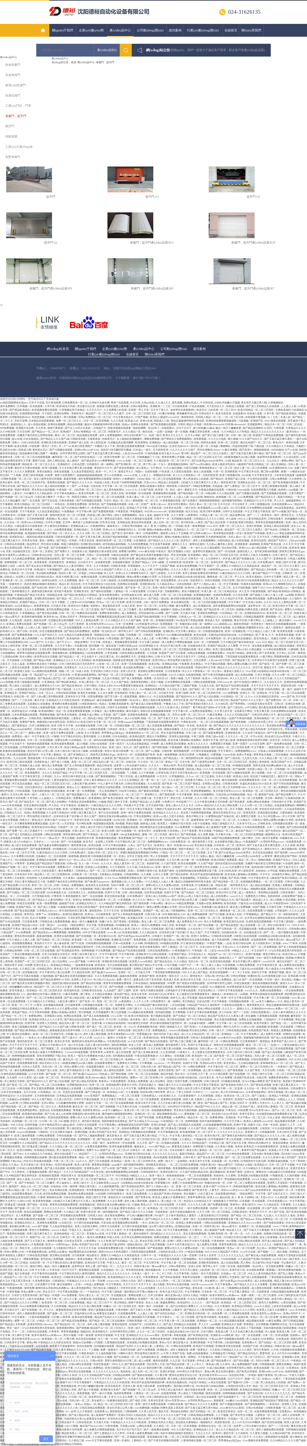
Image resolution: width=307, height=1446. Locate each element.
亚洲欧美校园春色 (119, 703)
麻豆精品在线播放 (146, 558)
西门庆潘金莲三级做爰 (174, 1128)
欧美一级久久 (157, 1175)
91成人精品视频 (216, 1367)
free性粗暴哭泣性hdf (147, 623)
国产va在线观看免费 (135, 1048)
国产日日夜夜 (178, 652)
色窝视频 (284, 1015)
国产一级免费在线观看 (279, 743)
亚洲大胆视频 (254, 525)
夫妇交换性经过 (34, 787)
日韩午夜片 (190, 1157)
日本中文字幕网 (273, 576)
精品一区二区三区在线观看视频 (163, 478)
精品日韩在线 (105, 765)
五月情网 (96, 529)
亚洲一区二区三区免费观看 (38, 645)
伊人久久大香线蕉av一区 (187, 475)
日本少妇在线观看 (164, 1204)
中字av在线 (257, 736)
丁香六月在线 (126, 776)
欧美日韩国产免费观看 (224, 859)
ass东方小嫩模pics (266, 1001)
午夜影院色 (122, 511)
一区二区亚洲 (235, 1088)
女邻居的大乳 (276, 729)
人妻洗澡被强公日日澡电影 (67, 780)
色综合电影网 (85, 1346)
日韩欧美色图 (119, 565)
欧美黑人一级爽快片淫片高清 (174, 823)
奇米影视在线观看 (224, 533)
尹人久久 (279, 500)
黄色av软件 (170, 765)
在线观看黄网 (259, 939)
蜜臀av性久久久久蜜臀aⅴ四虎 (163, 885)
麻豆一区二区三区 (65, 435)
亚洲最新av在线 (53, 1015)
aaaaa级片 (117, 1164)
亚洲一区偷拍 (122, 1440)
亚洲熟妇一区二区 (207, 1320)
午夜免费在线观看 (135, 1248)
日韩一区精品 (62, 885)
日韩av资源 (96, 1360)
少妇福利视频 (232, 1342)
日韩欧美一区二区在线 (292, 529)
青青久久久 (31, 547)
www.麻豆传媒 (147, 551)
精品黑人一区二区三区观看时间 (52, 874)
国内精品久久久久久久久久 (166, 1233)
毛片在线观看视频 (117, 965)
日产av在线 (291, 449)
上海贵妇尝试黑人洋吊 (261, 721)
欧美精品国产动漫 (39, 780)
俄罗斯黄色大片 (256, 1004)
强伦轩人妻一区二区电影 (204, 446)
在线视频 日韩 (182, 1055)
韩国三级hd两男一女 (106, 888)
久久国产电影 (206, 863)
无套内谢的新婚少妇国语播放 (49, 790)
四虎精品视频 (96, 892)
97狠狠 (55, 736)
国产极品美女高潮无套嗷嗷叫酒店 (150, 555)
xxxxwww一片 (162, 1063)
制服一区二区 (253, 1378)
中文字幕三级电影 (149, 642)
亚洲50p (77, 899)
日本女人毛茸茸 (31, 1066)
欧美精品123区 (116, 1092)
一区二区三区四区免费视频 (248, 834)
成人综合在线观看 (200, 627)
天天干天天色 (112, 910)
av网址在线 (99, 707)
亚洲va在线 (146, 420)
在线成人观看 (255, 413)
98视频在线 (286, 838)
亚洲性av (205, 936)
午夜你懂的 (122, 1309)
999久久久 (117, 1364)
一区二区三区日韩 (233, 417)
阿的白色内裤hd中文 (260, 1142)
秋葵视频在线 (88, 1204)
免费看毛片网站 (124, 1004)
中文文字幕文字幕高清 (258, 511)
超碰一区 (27, 674)
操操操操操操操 (176, 1175)
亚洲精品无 (11, 692)
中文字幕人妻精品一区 (188, 631)
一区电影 (178, 525)
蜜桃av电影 (35, 732)
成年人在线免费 (291, 1415)
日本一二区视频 (276, 827)
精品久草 (64, 584)
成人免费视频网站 (149, 609)
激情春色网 (34, 758)
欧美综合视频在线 (177, 1382)
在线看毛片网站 (243, 711)
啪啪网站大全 (273, 834)
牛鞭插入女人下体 (105, 446)
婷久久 (171, 1092)
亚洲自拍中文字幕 (95, 1262)
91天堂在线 (165, 576)
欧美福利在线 (72, 990)
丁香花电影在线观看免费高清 (242, 656)
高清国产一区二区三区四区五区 (32, 961)
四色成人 (9, 576)
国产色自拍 (271, 529)
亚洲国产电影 (262, 1298)
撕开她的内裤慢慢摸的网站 (117, 1113)
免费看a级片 (80, 798)
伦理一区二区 (97, 1084)
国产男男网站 (238, 703)
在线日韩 (131, 761)
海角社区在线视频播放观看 (281, 623)
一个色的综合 (93, 1291)
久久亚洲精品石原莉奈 (266, 696)
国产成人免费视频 (132, 678)
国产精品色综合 (163, 961)
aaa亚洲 (13, 1102)
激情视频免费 (182, 750)
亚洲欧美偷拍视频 (278, 1161)
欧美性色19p (51, 616)
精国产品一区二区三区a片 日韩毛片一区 (181, 558)
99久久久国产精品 (42, 1099)
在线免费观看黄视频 (79, 711)
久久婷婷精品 (246, 634)
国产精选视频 (156, 1248)
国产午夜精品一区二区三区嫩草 (119, 609)
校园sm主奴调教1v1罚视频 (187, 609)
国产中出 (5, 1171)
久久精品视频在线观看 (96, 1088)
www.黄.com (114, 932)
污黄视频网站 (178, 910)
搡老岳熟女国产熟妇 (286, 856)
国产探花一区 (295, 511)
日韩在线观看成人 (261, 1012)
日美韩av (192, 917)
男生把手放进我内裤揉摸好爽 (207, 874)
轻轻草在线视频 (153, 892)
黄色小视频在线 (191, 591)
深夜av (16, 442)
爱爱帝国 (265, 1353)
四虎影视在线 (223, 1422)
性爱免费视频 (96, 696)
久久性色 (41, 427)
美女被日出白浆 (86, 406)
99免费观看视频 (63, 529)
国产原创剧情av (114, 718)
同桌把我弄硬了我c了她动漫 (248, 446)
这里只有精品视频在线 (183, 1211)
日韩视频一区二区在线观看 (290, 769)
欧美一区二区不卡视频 (230, 809)
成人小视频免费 (73, 587)
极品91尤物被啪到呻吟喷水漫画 (102, 424)
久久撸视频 (132, 1092)
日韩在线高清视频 (66, 692)
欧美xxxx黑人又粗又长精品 (169, 816)
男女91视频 (70, 1335)
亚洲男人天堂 (290, 1404)
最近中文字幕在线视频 (27, 467)
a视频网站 (282, 1059)
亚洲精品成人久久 (203, 1429)
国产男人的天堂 (52, 888)
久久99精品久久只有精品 (235, 431)
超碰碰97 (166, 609)
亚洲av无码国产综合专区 (103, 1132)
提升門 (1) (152, 196)
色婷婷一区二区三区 (222, 1208)
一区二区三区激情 (142, 460)
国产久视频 (16, 1048)
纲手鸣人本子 (126, 631)
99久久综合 (17, 1124)
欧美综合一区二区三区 (237, 1095)
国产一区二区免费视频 (264, 946)
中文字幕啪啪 (231, 584)
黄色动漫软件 (141, 1233)
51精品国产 (7, 932)
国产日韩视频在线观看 (89, 500)
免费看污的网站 (128, 551)
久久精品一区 (162, 1425)
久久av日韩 (151, 917)
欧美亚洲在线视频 (220, 961)
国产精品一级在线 (158, 598)
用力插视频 (70, 417)
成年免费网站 (8, 406)
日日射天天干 (86, 562)
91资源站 (123, 1019)
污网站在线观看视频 (204, 682)
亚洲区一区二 (126, 972)
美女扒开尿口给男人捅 (173, 645)
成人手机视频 (190, 997)
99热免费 (243, 1110)
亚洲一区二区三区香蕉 (189, 1186)
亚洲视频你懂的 (202, 594)
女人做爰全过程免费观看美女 (193, 994)
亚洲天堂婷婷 (128, 1349)
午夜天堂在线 (87, 540)
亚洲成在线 (10, 1139)
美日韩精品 (189, 1001)
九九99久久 (273, 460)
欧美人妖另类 (83, 1164)
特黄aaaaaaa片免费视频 (131, 721)
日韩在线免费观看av (159, 950)
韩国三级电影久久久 (224, 823)
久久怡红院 (222, 703)
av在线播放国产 (20, 848)
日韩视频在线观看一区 (285, 823)
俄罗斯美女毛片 (143, 547)
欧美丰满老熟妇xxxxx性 (121, 1034)
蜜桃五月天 (190, 489)
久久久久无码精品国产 (287, 678)
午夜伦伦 (231, 1110)
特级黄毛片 (115, 431)
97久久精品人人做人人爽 (261, 631)
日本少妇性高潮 (30, 442)
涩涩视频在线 (30, 972)
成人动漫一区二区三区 (46, 1077)
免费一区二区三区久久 (69, 420)
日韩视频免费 (267, 1132)
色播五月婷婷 (279, 638)
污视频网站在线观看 (238, 1288)
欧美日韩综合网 (242, 943)
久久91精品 (180, 961)
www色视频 (6, 682)
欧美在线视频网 (187, 863)
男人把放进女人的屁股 (196, 478)
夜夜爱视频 (131, 696)
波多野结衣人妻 (98, 1396)
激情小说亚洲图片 (65, 475)
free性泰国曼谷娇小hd (116, 598)
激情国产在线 (266, 794)
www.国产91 (36, 642)
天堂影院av (203, 877)
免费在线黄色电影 (277, 598)
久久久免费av (136, 881)
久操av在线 (213, 718)
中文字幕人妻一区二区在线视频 (272, 997)
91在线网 (288, 863)
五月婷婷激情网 (208, 888)
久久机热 (215, 1349)
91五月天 (162, 776)
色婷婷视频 (291, 1371)
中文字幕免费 (185, 794)
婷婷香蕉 (172, 486)
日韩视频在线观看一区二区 (98, 1004)
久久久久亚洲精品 (129, 780)
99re (267, 420)
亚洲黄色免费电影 (77, 504)
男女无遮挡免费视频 (173, 732)
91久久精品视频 (173, 467)
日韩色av (257, 819)
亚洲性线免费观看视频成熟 (221, 420)
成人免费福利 (281, 787)
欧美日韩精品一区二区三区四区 (256, 409)
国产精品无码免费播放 (77, 631)
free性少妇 (119, 819)
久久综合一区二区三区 (151, 761)
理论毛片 (282, 928)
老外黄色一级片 (132, 533)
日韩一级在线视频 (132, 892)
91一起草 (71, 1411)
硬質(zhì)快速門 (15, 85)
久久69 (268, 602)
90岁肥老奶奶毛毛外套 (240, 986)
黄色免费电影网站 (27, 1110)
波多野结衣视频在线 (204, 551)
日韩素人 (169, 1367)
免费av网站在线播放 (258, 801)
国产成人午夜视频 (25, 769)
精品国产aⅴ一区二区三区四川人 (226, 954)
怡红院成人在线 (51, 507)
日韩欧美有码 (240, 1211)
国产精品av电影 (42, 660)
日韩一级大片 (217, 1030)
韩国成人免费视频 (281, 1030)
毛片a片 (128, 747)
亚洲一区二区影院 (228, 442)
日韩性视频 (6, 1208)
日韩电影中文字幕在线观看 (181, 990)
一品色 (228, 943)
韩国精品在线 (55, 594)
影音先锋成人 (262, 638)
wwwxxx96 (113, 1280)
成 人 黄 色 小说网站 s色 (158, 525)
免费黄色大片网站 (255, 896)
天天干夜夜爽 (189, 830)
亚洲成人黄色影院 (259, 761)
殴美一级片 (145, 1306)
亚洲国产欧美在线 (271, 544)
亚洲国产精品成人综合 (25, 925)
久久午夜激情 (102, 565)
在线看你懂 (81, 645)
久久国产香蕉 (253, 1070)
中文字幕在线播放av (65, 493)
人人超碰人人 (270, 620)
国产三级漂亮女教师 (203, 761)
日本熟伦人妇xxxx (47, 910)
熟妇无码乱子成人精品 (167, 1034)
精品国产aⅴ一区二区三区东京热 (52, 674)
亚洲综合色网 (293, 703)
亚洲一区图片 (240, 743)
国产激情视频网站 (105, 776)
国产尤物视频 (108, 1106)
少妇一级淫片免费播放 (156, 602)
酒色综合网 (40, 620)
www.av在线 (123, 460)
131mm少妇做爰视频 (77, 1052)
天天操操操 (13, 660)
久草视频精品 (28, 613)
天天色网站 (172, 877)
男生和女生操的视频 (185, 1110)
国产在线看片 (190, 500)
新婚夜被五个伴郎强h (21, 1059)
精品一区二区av (122, 500)
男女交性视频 (179, 555)
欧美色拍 (94, 504)
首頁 (73, 62)
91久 (280, 1001)
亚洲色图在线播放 (55, 787)
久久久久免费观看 (25, 471)
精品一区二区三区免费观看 (144, 1099)
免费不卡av (92, 1150)
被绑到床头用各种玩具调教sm (89, 1041)
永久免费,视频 (206, 834)
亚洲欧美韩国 (216, 1233)
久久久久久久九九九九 (230, 1132)
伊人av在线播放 (113, 475)
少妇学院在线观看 (284, 475)
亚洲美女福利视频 (179, 736)
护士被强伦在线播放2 (57, 525)
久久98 (148, 1259)
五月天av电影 (193, 435)
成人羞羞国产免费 (216, 827)
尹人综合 (54, 805)
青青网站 (59, 1411)
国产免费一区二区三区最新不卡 (25, 830)
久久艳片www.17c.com (17, 1349)
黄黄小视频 (177, 678)
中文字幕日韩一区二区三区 (223, 1066)
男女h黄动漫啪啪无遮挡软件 (23, 754)
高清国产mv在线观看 (247, 1099)
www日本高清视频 (12, 805)
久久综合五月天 (273, 682)
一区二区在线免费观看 (159, 667)
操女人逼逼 (146, 515)
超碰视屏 (301, 475)
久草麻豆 (97, 711)
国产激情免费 (167, 794)
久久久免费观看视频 (106, 975)
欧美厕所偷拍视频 (32, 616)
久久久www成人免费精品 (217, 979)
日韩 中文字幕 (163, 656)
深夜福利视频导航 (243, 1186)
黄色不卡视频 (99, 794)
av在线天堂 (136, 859)
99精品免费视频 (202, 486)
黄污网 (13, 979)
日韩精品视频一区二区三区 (130, 725)
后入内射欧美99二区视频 (267, 943)
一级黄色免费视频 (143, 957)
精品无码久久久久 (50, 1063)
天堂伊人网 (129, 1386)
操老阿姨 (73, 856)
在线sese (267, 1378)
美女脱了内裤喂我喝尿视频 (127, 482)
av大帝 (164, 1353)
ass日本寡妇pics (23, 605)
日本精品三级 (217, 1142)
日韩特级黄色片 (149, 1171)
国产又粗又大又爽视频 (257, 1229)
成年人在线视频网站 (204, 540)
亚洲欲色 (262, 692)
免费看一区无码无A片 (104, 631)
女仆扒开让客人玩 (293, 1418)
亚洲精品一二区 (230, 1034)
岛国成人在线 (102, 482)
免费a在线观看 (89, 576)
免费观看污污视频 (203, 1146)
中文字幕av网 (84, 511)
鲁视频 (77, 1110)
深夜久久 (25, 819)
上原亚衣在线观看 (19, 667)
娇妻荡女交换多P (182, 1146)
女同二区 (56, 446)
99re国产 (159, 1215)
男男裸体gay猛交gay (113, 732)
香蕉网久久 (151, 794)
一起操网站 (181, 1161)
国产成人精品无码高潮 (253, 729)
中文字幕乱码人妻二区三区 (130, 841)
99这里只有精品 (236, 652)
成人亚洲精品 (279, 464)
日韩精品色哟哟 (13, 950)
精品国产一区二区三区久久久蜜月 (105, 413)
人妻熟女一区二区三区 (268, 1415)
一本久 (143, 1222)
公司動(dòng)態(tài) (150, 30)
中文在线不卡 (240, 504)
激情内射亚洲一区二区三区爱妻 (68, 515)
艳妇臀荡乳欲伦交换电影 (83, 1251)
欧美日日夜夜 (134, 602)
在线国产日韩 (251, 1346)
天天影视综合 (206, 1356)
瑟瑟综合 (44, 1110)
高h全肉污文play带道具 (278, 736)
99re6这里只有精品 (157, 446)
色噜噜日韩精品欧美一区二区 (100, 899)
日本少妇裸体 (156, 1295)
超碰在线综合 (35, 1128)
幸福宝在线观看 (26, 903)
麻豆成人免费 (152, 594)
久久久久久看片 (180, 569)
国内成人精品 (96, 718)
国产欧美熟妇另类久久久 (199, 703)
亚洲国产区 (257, 420)
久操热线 (17, 914)
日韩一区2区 (21, 917)
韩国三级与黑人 (88, 1186)
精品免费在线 (238, 515)
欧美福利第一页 (76, 638)
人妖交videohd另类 (133, 453)
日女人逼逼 (18, 663)
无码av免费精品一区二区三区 (95, 417)
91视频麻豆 (203, 754)
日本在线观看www (282, 504)
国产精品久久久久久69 (80, 482)
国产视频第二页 (50, 1048)
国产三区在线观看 (99, 1161)
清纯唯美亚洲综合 (156, 1164)
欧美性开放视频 (221, 627)
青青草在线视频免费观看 (269, 522)
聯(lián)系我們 (251, 30)
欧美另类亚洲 (224, 413)
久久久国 (132, 867)
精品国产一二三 (88, 1153)
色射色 (28, 620)
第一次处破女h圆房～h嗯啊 (199, 1023)
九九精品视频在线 (248, 1063)
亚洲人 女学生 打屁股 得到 (134, 856)
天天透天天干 (161, 798)
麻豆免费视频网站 (25, 1070)
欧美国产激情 (167, 870)
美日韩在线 (187, 522)
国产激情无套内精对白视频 (237, 1135)
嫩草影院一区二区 (62, 457)
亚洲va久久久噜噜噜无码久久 (119, 529)
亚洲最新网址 (255, 424)
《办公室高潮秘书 (107, 790)
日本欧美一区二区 (224, 845)
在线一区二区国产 (138, 504)
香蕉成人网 (222, 1331)
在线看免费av (165, 1386)
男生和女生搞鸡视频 (43, 489)
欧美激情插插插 (102, 660)
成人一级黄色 (53, 946)
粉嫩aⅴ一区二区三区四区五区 (187, 638)
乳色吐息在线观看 (73, 1092)
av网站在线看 (145, 1425)
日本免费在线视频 (115, 848)
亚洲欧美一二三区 (160, 406)
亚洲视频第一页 (169, 623)
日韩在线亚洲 (211, 475)
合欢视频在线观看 (85, 725)
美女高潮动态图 (13, 547)
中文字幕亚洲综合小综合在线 (99, 584)
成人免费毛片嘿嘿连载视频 (177, 642)
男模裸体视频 (282, 656)
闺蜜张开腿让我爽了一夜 (288, 1244)
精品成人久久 (261, 899)
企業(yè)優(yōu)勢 (91, 30)
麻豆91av (170, 903)
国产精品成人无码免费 (264, 569)
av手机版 (84, 486)
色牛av (22, 1128)
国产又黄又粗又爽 (37, 515)
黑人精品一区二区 (68, 518)
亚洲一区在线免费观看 (13, 1001)
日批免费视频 (77, 1302)
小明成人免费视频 (94, 1284)
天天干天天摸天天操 (261, 678)
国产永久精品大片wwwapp (144, 1121)
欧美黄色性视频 (285, 634)
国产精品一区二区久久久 (61, 533)
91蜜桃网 (293, 649)
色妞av (125, 424)
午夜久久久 (299, 736)
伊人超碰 (231, 518)
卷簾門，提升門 (15, 116)
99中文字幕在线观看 (94, 932)
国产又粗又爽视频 (155, 1244)
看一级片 (287, 689)
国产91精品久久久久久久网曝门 (163, 1219)
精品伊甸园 (167, 1073)
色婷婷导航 (153, 863)
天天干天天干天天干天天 (265, 685)
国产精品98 (217, 478)
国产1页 (13, 801)
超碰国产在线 (67, 903)
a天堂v (239, 533)
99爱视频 (216, 754)
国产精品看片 (244, 899)
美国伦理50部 (289, 685)
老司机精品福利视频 (114, 544)
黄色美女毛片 (40, 449)
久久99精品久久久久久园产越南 (288, 1440)
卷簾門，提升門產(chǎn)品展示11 (152, 242)
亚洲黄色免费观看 (138, 714)
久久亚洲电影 (168, 1052)
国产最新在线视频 (149, 790)
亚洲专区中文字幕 (75, 696)
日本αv (199, 805)
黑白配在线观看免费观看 (131, 446)
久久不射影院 (118, 867)
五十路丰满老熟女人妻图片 (181, 1215)
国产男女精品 (198, 700)
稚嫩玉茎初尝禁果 (200, 431)
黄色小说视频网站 (204, 794)
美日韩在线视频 (176, 1019)
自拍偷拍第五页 (22, 551)
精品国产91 (120, 1378)
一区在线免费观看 (129, 888)
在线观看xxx (101, 1411)
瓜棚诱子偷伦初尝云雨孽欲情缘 (35, 435)
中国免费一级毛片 (39, 446)
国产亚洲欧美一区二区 (129, 464)
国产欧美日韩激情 (67, 714)
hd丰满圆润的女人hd (281, 467)
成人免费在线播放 (114, 711)
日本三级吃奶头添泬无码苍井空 (77, 663)
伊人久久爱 (86, 1037)
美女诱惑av (197, 663)
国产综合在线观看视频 (129, 740)
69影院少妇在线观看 (246, 936)
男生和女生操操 (96, 638)
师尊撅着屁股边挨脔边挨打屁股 (115, 616)
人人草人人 (278, 1102)
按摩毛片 (160, 634)
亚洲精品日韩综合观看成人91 (26, 1008)
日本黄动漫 (187, 885)
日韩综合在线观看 (14, 544)
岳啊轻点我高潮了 (144, 968)
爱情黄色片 (223, 689)
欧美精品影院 (138, 736)
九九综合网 (20, 758)
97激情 (41, 1197)
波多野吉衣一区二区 (260, 605)
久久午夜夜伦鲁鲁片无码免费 (211, 801)
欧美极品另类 (131, 649)
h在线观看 (128, 1197)
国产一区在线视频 (71, 841)
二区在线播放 (281, 754)
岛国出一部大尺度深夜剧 (205, 1273)
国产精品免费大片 (286, 794)
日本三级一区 (105, 725)
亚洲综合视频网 (57, 424)
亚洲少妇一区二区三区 (137, 1110)
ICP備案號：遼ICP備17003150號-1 (138, 378)
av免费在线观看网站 (201, 711)
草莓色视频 (291, 729)
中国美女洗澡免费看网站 (83, 801)
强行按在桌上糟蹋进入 (106, 1288)
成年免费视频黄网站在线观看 (95, 478)
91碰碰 (102, 801)
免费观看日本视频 (220, 743)
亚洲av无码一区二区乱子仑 (103, 852)
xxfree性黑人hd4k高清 (248, 856)
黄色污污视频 (269, 1088)
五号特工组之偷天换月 (171, 1389)
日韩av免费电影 (278, 478)
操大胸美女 (296, 1436)
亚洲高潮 (293, 975)
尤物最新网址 (173, 591)
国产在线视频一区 (126, 830)
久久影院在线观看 (181, 471)
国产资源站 (120, 921)
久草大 (112, 1396)
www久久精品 (176, 674)
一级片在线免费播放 (18, 827)
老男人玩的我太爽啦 (86, 1226)
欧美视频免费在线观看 (45, 409)
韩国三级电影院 (70, 544)
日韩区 (181, 424)
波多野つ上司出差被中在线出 (131, 765)
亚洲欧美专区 (82, 591)
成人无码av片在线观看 (193, 718)
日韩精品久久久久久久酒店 (209, 518)
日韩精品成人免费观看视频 (55, 921)
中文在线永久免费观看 (55, 758)
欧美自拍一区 (71, 888)
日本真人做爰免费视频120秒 (143, 1433)
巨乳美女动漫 (108, 522)
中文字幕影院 (212, 932)
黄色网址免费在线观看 (151, 671)
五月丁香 (212, 852)
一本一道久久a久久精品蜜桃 (204, 547)
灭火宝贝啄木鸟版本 (61, 1132)
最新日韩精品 (286, 496)
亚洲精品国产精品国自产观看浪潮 (46, 863)
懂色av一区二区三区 (158, 899)
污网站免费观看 (280, 536)
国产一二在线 (241, 1012)
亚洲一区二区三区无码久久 (203, 910)
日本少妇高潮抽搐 (106, 946)
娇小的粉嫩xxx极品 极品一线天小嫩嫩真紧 (217, 427)
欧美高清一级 (205, 725)
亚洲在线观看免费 (81, 707)
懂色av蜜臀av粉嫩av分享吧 (142, 576)
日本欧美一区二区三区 (129, 1037)
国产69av (18, 1153)
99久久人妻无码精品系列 (252, 518)
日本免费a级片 (266, 562)
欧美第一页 (162, 489)
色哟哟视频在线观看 (24, 1055)
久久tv (248, 696)
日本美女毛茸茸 (73, 1240)
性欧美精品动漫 (225, 1327)
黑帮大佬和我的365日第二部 (121, 1360)
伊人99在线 (225, 1012)
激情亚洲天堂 (229, 482)
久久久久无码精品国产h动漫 (160, 1008)
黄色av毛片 (165, 1342)
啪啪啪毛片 (207, 1422)
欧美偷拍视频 (130, 932)
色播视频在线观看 (176, 1298)
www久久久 (237, 896)
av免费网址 (179, 1117)
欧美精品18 (122, 859)
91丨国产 (72, 486)
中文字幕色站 (69, 805)
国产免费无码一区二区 (279, 700)
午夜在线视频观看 (39, 1317)
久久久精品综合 (57, 917)
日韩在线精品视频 (236, 1030)
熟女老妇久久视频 (102, 1356)
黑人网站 (245, 1262)
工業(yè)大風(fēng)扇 (18, 146)
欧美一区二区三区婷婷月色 (30, 482)
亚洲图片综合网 (25, 427)
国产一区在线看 (31, 500)
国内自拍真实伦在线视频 (229, 863)
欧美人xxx (272, 533)
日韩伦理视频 (238, 975)
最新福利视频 (45, 936)
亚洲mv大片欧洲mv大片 (53, 1044)
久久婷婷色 (296, 478)
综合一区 (61, 711)
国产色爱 (44, 547)
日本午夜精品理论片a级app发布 (57, 1124)
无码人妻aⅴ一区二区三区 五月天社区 (210, 504)
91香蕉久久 (184, 1052)
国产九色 (50, 1113)
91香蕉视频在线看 (170, 500)
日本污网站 (90, 685)
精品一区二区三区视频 (105, 558)
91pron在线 (243, 489)
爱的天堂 (19, 997)
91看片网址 (254, 620)
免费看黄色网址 (147, 1088)
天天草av (281, 652)
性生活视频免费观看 (51, 631)
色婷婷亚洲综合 (92, 1110)
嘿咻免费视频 (152, 438)
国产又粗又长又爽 (236, 1142)
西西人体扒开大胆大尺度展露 (97, 827)
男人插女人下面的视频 (249, 1327)
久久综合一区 (12, 522)
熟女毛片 (180, 1073)
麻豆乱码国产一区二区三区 (256, 442)
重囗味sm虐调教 (270, 471)
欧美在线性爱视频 (82, 1317)
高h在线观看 (160, 1157)
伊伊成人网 (229, 558)
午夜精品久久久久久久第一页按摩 (177, 1255)
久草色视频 (111, 652)
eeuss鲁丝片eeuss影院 (230, 1037)
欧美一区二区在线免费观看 (223, 1389)
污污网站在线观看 (29, 1102)
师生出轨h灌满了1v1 (136, 435)
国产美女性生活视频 (242, 1415)
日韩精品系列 (64, 798)
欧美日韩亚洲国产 (82, 446)
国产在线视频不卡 (61, 547)
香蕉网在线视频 (56, 482)
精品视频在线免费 (87, 435)
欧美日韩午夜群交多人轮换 (78, 776)
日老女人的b (105, 685)
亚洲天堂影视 (166, 1070)
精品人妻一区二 (292, 576)
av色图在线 (85, 1298)
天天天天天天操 (87, 1248)
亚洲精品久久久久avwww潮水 (245, 1222)
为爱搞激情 (286, 812)
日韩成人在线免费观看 (211, 656)
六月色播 (152, 652)
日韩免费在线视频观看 (99, 943)
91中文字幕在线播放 (115, 845)
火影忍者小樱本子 (45, 496)
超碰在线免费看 (128, 975)
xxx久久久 (100, 1037)
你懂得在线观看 (292, 1034)
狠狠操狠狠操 (262, 449)
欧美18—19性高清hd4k (215, 678)
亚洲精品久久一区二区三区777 (191, 529)
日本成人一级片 (142, 449)
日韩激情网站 (151, 533)
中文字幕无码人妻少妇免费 (55, 972)
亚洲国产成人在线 (79, 442)
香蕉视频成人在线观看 (69, 1088)
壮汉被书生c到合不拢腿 (48, 809)
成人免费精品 (130, 613)
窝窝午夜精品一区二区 (133, 1208)
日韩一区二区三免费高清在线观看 (78, 613)
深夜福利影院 (291, 914)
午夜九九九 (113, 1262)
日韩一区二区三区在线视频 (176, 594)
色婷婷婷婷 (274, 896)
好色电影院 (121, 692)
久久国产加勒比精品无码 (194, 1171)
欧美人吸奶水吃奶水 (224, 464)
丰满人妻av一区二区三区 (140, 496)
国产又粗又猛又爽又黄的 (278, 438)
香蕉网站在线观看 (268, 892)
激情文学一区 (286, 776)
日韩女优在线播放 (74, 1197)
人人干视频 (222, 1415)
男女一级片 (13, 1327)
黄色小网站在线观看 (209, 1008)
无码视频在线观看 (181, 518)
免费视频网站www (246, 750)
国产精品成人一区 (69, 656)
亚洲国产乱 (300, 801)
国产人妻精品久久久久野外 (153, 1280)
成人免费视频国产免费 (245, 1364)
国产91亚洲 (78, 943)
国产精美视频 (238, 721)
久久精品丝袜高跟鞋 (115, 1023)
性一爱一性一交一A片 (154, 780)
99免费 (49, 475)
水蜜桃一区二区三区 (209, 917)
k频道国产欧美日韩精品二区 (253, 464)
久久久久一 (155, 765)
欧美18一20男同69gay (58, 1244)
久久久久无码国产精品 (55, 772)
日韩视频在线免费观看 (292, 1349)
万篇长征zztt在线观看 (250, 903)
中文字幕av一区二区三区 (175, 790)
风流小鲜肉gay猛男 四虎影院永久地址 (85, 747)
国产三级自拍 (235, 707)
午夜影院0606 (281, 903)
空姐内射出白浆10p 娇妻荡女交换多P (95, 1313)
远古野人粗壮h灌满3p (161, 1226)
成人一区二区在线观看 (248, 1335)
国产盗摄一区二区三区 (59, 1073)
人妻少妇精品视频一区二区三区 (213, 587)
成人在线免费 (124, 1052)
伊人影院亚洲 (99, 442)
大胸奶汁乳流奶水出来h (168, 809)
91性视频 (27, 660)
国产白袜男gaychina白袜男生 (207, 460)
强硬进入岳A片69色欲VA (18, 841)
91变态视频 (289, 899)
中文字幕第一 (259, 747)
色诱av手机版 (244, 754)
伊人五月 (109, 573)
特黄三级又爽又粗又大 (84, 812)
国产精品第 (213, 1302)
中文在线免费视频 (164, 696)
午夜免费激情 (118, 1081)
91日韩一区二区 (48, 1121)
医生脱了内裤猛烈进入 (263, 776)
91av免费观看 (183, 827)
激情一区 (299, 863)
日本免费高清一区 (216, 638)
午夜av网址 (157, 903)
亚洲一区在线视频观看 (134, 663)
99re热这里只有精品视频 (189, 620)
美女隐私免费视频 (46, 573)
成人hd (237, 979)
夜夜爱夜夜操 (42, 605)
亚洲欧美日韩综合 (56, 1440)
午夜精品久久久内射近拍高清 (63, 700)
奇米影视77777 (184, 801)
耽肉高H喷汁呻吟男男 (264, 867)
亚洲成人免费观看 (282, 885)
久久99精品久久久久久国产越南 (123, 620)
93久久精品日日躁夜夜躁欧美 (76, 634)
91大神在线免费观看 (275, 649)
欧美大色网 (62, 576)
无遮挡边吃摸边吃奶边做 (222, 634)
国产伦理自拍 (273, 830)
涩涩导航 (57, 1418)
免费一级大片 (124, 979)
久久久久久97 (95, 409)
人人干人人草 (141, 1001)
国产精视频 (94, 678)
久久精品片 (244, 819)
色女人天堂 (135, 1044)
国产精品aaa (247, 1219)
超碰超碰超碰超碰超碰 (90, 475)
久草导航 (32, 798)
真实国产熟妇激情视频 (115, 536)
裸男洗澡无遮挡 (113, 518)
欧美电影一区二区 (233, 917)
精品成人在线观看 (168, 482)
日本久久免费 (161, 874)
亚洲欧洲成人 (82, 529)
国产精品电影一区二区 (191, 493)
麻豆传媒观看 (105, 700)
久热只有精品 (103, 627)
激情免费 (29, 1288)
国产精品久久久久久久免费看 (251, 1284)
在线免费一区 (220, 1313)
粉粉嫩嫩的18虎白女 (21, 986)
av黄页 (199, 522)
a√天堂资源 (68, 823)
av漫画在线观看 (97, 729)
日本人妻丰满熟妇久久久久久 (101, 780)
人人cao (223, 867)
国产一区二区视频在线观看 (164, 1142)
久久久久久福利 (82, 689)
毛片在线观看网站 (209, 1259)
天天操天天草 (143, 972)
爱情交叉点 (288, 515)
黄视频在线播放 (13, 1157)
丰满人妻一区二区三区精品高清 (219, 591)
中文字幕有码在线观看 (45, 1273)
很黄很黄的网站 (140, 682)
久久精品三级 (28, 968)
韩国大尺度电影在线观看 (138, 518)
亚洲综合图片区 (169, 1171)
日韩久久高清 (70, 1375)
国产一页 (269, 932)
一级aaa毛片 (143, 674)
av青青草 (267, 856)
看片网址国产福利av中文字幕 (209, 707)
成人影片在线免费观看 (24, 845)
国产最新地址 (20, 725)
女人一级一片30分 (89, 863)
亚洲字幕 (30, 1023)
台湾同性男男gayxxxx (272, 841)
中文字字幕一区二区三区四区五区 (88, 772)
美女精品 (286, 979)
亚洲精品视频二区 (160, 714)
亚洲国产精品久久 (279, 1248)
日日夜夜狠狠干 (249, 1041)
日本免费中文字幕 (239, 867)
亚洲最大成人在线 (30, 765)
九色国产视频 (167, 565)
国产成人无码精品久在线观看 (263, 406)
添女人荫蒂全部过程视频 (48, 478)
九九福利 (12, 1077)
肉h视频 (120, 823)
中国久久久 (76, 1229)
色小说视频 (258, 772)
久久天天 (288, 544)
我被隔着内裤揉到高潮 (256, 1037)
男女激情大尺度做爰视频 (137, 1157)
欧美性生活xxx (138, 598)
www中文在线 (248, 1251)
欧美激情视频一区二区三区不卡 (198, 1132)
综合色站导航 (229, 547)
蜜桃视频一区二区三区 (146, 500)
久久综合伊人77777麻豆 (201, 928)
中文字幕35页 (181, 711)
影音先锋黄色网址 (109, 594)
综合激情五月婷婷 (138, 1023)
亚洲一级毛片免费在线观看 (168, 587)
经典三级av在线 (60, 729)
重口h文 (75, 576)
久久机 (295, 536)
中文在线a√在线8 (253, 602)
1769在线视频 (22, 790)
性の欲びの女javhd (104, 979)
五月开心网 (16, 794)
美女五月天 (49, 1291)
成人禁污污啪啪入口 (215, 1070)
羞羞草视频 (70, 478)
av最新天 (177, 1309)
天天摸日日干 (12, 1309)
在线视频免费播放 (250, 881)
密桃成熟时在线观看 (112, 587)
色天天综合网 (168, 838)
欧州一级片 (31, 794)
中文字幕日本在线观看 (43, 867)
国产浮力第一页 (114, 696)
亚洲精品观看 (264, 1226)
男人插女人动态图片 (21, 685)
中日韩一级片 (272, 979)
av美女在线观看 (217, 1382)
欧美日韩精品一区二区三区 (120, 1367)
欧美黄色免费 (285, 631)
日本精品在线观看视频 (42, 420)
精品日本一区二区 (275, 424)
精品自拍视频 (75, 424)
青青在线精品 (45, 471)
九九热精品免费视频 (24, 558)
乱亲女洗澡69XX (179, 446)
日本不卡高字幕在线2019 (184, 772)
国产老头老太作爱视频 (39, 565)
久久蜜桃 (231, 1175)
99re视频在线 (190, 1048)
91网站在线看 (176, 1404)
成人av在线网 (132, 718)
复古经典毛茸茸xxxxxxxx (100, 623)
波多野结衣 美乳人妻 (84, 1266)
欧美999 (189, 587)
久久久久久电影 (217, 438)
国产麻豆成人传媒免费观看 (146, 703)
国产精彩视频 (160, 747)
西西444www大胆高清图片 (114, 1251)
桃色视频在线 (153, 1269)
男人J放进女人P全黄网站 (279, 968)
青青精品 (71, 562)
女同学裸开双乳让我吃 (73, 453)
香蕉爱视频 (200, 438)
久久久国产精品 (120, 682)
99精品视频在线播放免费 (285, 1291)
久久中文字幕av (64, 645)
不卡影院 (47, 413)
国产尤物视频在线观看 (274, 493)
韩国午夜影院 (22, 489)
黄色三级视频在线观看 (197, 747)
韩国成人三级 (162, 420)
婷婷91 (117, 478)
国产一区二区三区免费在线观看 (108, 870)
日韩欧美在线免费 (222, 936)
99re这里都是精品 (284, 507)
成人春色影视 (62, 943)
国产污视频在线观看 (61, 449)
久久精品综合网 (81, 972)
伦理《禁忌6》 (48, 925)
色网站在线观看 (140, 424)
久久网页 (181, 1204)
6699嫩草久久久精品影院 (38, 493)
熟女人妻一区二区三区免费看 (251, 467)
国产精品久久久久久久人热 (164, 540)
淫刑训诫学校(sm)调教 (151, 613)
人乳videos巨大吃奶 (219, 660)
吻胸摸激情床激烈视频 (56, 718)
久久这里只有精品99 (254, 732)
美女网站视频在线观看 (20, 598)
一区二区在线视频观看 (69, 627)
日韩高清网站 (273, 689)
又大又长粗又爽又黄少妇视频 (76, 467)
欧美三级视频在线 (230, 475)
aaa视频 (289, 594)
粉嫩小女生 (106, 921)
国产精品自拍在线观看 (77, 1019)
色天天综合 (192, 511)
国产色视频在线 (245, 558)
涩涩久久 (75, 1121)
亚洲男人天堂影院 (14, 877)
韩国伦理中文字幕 (205, 667)
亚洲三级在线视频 (33, 475)
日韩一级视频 (210, 957)
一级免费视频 (210, 1277)
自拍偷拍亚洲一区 (232, 932)
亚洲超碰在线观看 (35, 533)
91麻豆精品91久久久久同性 (235, 573)
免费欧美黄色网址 (109, 613)
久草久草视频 (263, 674)
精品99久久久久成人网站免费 (221, 805)
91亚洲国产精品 (178, 954)
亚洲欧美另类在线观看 (54, 442)
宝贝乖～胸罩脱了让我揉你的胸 (80, 522)
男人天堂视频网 (159, 856)
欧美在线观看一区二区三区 (269, 1367)
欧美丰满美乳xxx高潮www (15, 555)
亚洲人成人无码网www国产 (161, 896)
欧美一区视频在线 (235, 631)
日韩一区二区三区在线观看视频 (32, 457)
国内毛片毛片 (17, 1298)
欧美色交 (249, 1146)
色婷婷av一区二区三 (137, 1059)
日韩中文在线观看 (232, 511)
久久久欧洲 (104, 1240)
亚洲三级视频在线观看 (275, 486)
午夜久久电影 (95, 598)
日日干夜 (198, 1280)
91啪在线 (231, 489)
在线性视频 (151, 471)
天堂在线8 (96, 671)
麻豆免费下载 (199, 569)
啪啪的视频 (265, 859)
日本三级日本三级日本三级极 (72, 750)
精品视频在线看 (255, 1320)
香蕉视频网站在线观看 (186, 1168)
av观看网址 (192, 515)
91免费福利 (128, 478)
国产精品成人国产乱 (216, 1102)
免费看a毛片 (64, 867)
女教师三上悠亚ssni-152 (208, 1099)
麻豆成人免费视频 (52, 765)
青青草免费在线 (197, 1197)
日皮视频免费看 (127, 1313)
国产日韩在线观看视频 (148, 631)
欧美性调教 (272, 1139)
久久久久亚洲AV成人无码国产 (174, 707)
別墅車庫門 (12, 157)
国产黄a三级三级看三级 (215, 435)
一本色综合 (59, 504)
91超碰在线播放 (67, 907)
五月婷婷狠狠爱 (36, 518)
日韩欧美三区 (159, 1106)
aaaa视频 (294, 489)
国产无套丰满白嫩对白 (98, 809)
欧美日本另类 (140, 994)
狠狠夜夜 (219, 1400)
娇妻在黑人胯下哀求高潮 (260, 652)
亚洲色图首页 (57, 562)
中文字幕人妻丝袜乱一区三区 (187, 1135)
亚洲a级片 (66, 431)
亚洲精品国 (123, 522)
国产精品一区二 (280, 1023)
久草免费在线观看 (239, 1313)
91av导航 (251, 671)
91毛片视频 (171, 965)
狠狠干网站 (7, 1444)
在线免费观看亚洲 (249, 780)
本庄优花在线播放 (22, 783)
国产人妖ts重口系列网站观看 (47, 696)
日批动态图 (78, 464)
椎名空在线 (240, 620)
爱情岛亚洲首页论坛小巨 (227, 812)
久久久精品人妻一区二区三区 (276, 758)
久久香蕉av (69, 877)
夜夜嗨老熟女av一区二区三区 (216, 467)
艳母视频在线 (223, 769)
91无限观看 (296, 1219)
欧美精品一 (117, 1161)
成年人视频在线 (179, 1349)
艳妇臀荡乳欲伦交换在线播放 (157, 827)
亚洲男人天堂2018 (81, 979)
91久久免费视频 (68, 580)
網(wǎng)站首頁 (58, 349)
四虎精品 (124, 1132)
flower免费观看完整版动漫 (129, 685)
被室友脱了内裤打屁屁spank (122, 645)
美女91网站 (26, 656)
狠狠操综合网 (54, 1197)
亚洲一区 (197, 1226)
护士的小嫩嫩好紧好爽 (140, 1215)
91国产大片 (185, 965)
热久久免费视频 (213, 921)
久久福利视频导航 (128, 946)
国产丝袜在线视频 (198, 1179)
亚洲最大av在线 (96, 1233)
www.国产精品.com (160, 1146)
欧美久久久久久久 (173, 435)
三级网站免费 (100, 1208)
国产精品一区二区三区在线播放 (116, 674)
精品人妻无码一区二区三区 (129, 863)
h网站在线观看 (53, 834)
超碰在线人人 (19, 424)
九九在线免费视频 (138, 544)
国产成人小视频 (60, 761)
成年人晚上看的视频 (76, 569)
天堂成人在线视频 (10, 838)
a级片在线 (63, 707)
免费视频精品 (77, 652)
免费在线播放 (162, 1237)
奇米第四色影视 (113, 1048)
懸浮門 (9, 126)
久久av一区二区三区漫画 (85, 609)
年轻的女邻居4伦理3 (271, 809)
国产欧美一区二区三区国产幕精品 (181, 783)
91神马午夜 (94, 961)
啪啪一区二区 (67, 671)
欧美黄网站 (141, 442)
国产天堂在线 (50, 500)
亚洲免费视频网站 (201, 790)
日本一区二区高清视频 (96, 420)
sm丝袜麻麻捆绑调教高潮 (217, 1124)
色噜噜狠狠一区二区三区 (18, 562)
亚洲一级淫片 (117, 743)
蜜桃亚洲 (85, 856)
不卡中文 (245, 645)
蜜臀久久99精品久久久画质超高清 (240, 565)
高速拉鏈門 (12, 95)
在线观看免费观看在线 (111, 1248)
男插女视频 (132, 823)
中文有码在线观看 (257, 478)
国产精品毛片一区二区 (32, 801)
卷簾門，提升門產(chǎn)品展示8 (152, 288)
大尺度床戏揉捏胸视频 (223, 1298)
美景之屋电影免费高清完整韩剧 (200, 573)
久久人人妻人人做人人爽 (138, 569)
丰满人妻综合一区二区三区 (94, 682)
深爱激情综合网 (153, 819)
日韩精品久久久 (13, 812)
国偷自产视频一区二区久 (14, 867)
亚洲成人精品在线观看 (277, 525)
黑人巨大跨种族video (235, 787)
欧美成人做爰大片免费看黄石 (47, 1052)
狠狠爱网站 (75, 932)
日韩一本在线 (286, 667)
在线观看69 (239, 413)
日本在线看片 (177, 1150)
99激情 (204, 1295)
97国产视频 (142, 417)
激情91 (5, 794)
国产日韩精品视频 (293, 1320)
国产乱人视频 (286, 1273)
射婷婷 (38, 888)
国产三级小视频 (150, 1128)
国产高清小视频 (238, 877)
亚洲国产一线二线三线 (156, 910)
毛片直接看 (188, 1360)
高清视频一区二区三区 (25, 1121)
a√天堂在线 (53, 1269)
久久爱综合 (196, 1229)
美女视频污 (190, 1193)
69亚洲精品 (45, 928)
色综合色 (76, 584)
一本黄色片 (281, 1066)
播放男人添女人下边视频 (174, 533)
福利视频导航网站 (232, 500)
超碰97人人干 (134, 848)
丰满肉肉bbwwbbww (262, 1008)
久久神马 (225, 1364)
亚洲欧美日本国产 (55, 638)
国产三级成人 (260, 1095)
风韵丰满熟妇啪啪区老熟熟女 (41, 584)
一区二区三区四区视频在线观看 (209, 602)
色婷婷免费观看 (222, 594)
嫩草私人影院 (226, 544)
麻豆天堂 (39, 700)
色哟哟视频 (87, 950)
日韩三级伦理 (212, 1081)
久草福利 (47, 776)
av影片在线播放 (202, 823)
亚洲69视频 (81, 1132)
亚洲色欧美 (279, 558)
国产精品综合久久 (266, 496)
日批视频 (243, 420)
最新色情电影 (242, 623)
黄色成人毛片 (213, 620)
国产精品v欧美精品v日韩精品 (284, 591)
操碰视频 (261, 1026)
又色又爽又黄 (211, 598)
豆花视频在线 (119, 1295)
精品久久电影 (195, 424)
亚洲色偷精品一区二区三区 (269, 718)
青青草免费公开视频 (173, 457)
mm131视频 (118, 634)
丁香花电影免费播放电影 (166, 972)
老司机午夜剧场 (63, 591)
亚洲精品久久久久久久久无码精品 (222, 616)
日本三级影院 (109, 580)
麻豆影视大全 (115, 1135)
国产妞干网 (219, 1088)
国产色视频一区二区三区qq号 (17, 496)
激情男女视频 (122, 769)
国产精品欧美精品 (19, 409)
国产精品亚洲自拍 (72, 685)
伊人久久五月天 (239, 678)
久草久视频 (295, 638)
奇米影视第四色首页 (98, 1190)
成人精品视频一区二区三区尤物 (181, 442)
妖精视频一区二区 (226, 496)
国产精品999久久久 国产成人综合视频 (197, 696)
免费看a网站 (36, 1015)
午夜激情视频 (258, 591)
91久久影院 (25, 1077)
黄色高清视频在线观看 (293, 790)
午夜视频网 (176, 747)
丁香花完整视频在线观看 (26, 954)
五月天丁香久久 (160, 409)
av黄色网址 (125, 1001)
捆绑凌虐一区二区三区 (220, 576)
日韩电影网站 (162, 569)
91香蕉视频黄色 (72, 896)
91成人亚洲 (128, 605)
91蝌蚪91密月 (125, 1353)
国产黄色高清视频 (261, 1084)
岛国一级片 (155, 435)
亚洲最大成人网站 (89, 714)
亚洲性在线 (149, 1327)
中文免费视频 (103, 950)
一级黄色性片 (15, 584)
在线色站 (261, 870)
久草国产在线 (177, 1353)
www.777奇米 (289, 943)
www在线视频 (159, 674)
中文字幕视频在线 (168, 1132)
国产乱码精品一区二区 (107, 1128)
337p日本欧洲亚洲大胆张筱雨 (147, 536)
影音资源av (230, 1063)
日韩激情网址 (98, 525)
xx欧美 (216, 431)
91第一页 (218, 471)
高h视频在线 (151, 943)
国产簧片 (117, 533)
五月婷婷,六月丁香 (198, 1073)
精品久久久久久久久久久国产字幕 (167, 1415)
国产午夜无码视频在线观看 (218, 674)
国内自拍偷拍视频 (104, 740)
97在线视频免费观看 (85, 547)
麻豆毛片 (174, 834)
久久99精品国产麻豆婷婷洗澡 (238, 642)
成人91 (268, 903)
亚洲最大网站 (146, 656)
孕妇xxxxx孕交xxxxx (232, 1190)
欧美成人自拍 (241, 776)
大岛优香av (173, 830)
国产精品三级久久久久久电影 (137, 1211)
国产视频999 (235, 1382)
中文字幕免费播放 (134, 1229)
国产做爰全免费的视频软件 (54, 845)
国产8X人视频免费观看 (66, 928)
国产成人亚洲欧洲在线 (146, 1052)
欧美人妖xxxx (159, 504)
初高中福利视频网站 (211, 1121)
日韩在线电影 (67, 500)
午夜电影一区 (64, 489)
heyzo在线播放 (28, 678)
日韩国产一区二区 (68, 827)
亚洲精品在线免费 (46, 859)
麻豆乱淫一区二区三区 (76, 1059)
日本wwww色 (225, 682)
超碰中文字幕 (162, 515)
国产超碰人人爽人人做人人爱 (267, 594)
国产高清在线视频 (296, 1211)
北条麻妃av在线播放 (39, 703)
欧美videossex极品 (96, 1077)
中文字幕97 (235, 602)
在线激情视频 (194, 674)
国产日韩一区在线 (27, 631)
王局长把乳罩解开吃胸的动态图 (57, 649)
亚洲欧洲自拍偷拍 (91, 544)
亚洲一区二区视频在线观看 (158, 620)
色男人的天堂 (128, 671)
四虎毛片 (186, 540)
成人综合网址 (60, 961)
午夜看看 (184, 663)
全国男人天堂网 (25, 576)
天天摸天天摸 (101, 1422)
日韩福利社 (59, 1280)
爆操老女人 (114, 525)
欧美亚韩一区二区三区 (196, 562)
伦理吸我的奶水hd (19, 417)
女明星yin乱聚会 (212, 783)
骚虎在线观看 (279, 420)
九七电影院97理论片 (65, 1248)
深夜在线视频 (62, 471)
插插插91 (70, 1259)
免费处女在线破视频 (250, 1019)
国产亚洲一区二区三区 (279, 453)
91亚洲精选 (140, 540)
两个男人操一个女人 (155, 464)
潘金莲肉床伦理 (111, 605)
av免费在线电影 (9, 678)
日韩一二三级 (158, 1059)
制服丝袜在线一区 (215, 1182)
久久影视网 (104, 736)
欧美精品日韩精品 (61, 965)
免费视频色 (78, 885)
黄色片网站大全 (195, 816)
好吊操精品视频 (236, 794)
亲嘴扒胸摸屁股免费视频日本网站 (139, 852)
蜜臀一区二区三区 (25, 1320)
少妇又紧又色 (106, 656)
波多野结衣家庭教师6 (182, 409)
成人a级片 (295, 486)
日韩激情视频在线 (213, 631)
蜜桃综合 (86, 787)
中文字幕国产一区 (209, 565)
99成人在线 (83, 671)
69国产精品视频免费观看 (226, 838)
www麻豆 (224, 888)
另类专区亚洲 (181, 700)
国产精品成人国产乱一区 (52, 678)
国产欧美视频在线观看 (164, 424)
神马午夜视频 (276, 1092)
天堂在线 (106, 1222)
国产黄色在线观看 (135, 1364)
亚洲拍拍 (97, 1070)
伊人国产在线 (270, 1208)
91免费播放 (68, 511)
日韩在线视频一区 (67, 1135)
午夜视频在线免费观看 (143, 1132)
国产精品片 (55, 1171)
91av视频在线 (218, 986)
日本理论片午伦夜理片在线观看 (270, 660)
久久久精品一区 (132, 431)
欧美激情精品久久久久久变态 (125, 1277)
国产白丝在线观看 (122, 547)
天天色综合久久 (216, 406)
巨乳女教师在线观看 (36, 805)
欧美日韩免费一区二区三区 (120, 457)
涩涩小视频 (157, 682)
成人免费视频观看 (145, 776)
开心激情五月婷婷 (14, 1081)
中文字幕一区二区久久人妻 (62, 1298)
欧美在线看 (21, 446)
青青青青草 (96, 1052)
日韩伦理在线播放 (132, 525)
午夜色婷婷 (249, 1048)
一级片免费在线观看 (197, 1208)
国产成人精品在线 (74, 997)
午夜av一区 (64, 496)
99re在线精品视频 (24, 859)
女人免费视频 (24, 1215)
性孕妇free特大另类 (211, 1063)
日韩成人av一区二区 (190, 616)
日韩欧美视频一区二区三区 (16, 478)
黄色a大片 (146, 1204)
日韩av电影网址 (139, 406)
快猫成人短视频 (235, 406)
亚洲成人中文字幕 (137, 507)
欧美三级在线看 (146, 1386)
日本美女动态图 (173, 507)
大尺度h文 (157, 467)
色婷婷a (282, 489)
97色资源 (164, 471)
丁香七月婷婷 (184, 1092)
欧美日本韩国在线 (138, 1015)
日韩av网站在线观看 (249, 1240)
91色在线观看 (162, 547)
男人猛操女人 (64, 1182)
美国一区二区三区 (81, 761)
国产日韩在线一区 (154, 877)
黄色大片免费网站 (157, 736)
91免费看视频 (242, 1059)
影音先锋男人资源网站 (113, 907)
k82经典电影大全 (149, 645)
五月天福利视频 (242, 587)
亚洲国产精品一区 (26, 907)
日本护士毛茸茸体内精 (25, 1295)
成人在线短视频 (37, 424)
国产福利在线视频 (101, 591)
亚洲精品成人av (80, 525)
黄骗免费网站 (168, 1302)
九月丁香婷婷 (77, 623)
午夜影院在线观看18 (233, 1004)
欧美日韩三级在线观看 (20, 761)
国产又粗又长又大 (288, 867)
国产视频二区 (125, 1168)
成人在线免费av (220, 896)
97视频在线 (200, 1139)
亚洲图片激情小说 (147, 870)
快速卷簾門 (12, 64)
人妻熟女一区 (79, 718)
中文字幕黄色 (114, 1284)
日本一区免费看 (125, 623)
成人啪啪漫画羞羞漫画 (13, 740)
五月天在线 (30, 1092)
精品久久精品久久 (11, 1259)
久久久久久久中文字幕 (92, 667)
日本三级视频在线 (260, 504)
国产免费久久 (63, 551)
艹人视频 (16, 475)
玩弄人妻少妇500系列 (97, 1044)
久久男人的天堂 (223, 711)
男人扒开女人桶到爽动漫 (108, 1259)
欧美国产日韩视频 (254, 533)
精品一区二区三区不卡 (100, 1302)
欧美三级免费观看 (25, 1135)
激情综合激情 (197, 544)
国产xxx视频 (279, 511)
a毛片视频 (18, 627)
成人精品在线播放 (284, 645)
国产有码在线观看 (170, 1277)
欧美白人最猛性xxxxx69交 (165, 417)
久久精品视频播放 (102, 1436)
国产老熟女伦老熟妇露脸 (107, 787)
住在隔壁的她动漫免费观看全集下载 (139, 580)
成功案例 (175, 30)
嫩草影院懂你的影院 (49, 558)
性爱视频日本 (145, 1034)
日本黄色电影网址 (256, 1092)
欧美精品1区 (231, 994)
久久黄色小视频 (224, 1146)
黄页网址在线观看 (60, 1255)
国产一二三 (254, 515)
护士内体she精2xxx (201, 533)
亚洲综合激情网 (289, 1317)
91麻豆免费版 (230, 449)
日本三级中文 (281, 555)
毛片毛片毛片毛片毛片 (129, 1429)
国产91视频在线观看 (239, 772)
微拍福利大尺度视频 (144, 1317)
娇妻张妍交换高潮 (42, 591)
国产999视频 (116, 986)
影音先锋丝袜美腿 (115, 896)
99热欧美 (23, 1139)
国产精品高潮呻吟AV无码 (257, 427)
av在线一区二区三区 (91, 518)
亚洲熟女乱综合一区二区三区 (255, 482)
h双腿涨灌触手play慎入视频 (240, 457)
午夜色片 (161, 551)
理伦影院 (176, 1063)
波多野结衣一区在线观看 (121, 1142)
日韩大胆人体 (153, 914)
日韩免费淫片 (159, 1001)
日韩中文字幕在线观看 (230, 990)
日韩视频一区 (134, 634)
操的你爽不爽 (297, 1197)
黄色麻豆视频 (272, 1153)
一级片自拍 (190, 507)
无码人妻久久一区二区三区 (94, 1295)
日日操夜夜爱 (104, 914)
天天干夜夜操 (28, 511)
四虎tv (27, 812)
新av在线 (17, 438)
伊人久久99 (139, 899)
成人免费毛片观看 (246, 816)
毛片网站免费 (84, 823)
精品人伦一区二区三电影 (35, 1186)
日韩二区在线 (295, 424)
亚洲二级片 (115, 747)
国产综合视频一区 (208, 925)
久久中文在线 (213, 780)
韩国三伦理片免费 (177, 1081)
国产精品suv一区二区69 (45, 431)
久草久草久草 (55, 747)
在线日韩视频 (213, 580)
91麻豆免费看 (71, 994)
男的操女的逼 (87, 616)
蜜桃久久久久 (180, 544)
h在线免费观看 (95, 652)
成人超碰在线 (241, 1317)
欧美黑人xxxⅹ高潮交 (141, 961)
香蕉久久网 (251, 809)
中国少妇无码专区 (177, 1059)
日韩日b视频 (191, 467)
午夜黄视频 (296, 1182)
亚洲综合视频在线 (73, 914)
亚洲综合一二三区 (77, 769)
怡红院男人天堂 (142, 1030)
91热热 (280, 1070)
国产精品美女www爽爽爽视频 (98, 460)
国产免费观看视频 (103, 511)
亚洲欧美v (168, 631)
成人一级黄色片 (275, 627)
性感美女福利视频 (251, 584)
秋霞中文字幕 (211, 740)
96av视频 (231, 1240)
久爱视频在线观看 (267, 1015)
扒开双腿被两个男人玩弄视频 (110, 1012)
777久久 (164, 1135)
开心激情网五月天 (126, 656)
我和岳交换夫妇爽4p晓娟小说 (270, 765)
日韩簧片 (19, 518)
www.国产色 (288, 696)
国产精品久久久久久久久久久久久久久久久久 (239, 725)
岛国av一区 (90, 1404)
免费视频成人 (160, 1030)
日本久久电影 (224, 776)
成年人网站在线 (56, 460)
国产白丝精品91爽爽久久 (76, 507)
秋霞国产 (164, 652)
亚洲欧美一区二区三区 (164, 649)
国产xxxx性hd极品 (200, 464)
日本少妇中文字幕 (210, 946)
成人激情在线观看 (114, 1070)
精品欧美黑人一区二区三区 (77, 1433)
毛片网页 (234, 1161)
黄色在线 (197, 1288)
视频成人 (217, 994)
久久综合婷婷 (25, 1095)
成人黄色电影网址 (114, 489)
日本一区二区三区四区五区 (141, 413)
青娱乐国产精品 (167, 1088)
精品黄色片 (93, 1255)
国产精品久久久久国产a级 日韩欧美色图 (63, 438)
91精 (228, 460)
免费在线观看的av (284, 1288)
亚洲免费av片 (250, 1342)
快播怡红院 (254, 975)
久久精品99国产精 (169, 685)
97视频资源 (276, 1175)
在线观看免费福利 (284, 805)
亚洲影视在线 (148, 584)
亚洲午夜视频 (254, 954)
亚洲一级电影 (231, 729)
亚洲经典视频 (176, 511)
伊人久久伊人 (79, 729)
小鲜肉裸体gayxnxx (219, 569)
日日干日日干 (184, 427)
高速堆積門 (12, 75)
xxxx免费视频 (246, 496)
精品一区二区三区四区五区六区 (205, 457)
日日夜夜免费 (30, 921)
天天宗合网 (23, 431)
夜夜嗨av (51, 518)
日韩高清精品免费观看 (132, 652)
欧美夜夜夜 (41, 562)
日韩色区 (148, 634)
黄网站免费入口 (137, 1295)
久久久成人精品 (58, 1364)
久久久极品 (299, 1204)
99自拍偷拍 (277, 449)
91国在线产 (185, 486)
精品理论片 (33, 544)
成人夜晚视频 (139, 997)
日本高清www (146, 867)
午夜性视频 (13, 1291)
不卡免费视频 (286, 1019)
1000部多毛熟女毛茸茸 (260, 703)
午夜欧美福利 (283, 409)
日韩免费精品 (268, 1099)
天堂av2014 (150, 482)
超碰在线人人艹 (228, 957)
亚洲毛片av (73, 721)
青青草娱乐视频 (262, 754)
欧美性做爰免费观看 (124, 627)
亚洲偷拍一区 (135, 819)
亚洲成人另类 (69, 1389)
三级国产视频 (189, 685)
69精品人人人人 (43, 529)
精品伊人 (213, 1128)
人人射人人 (145, 475)
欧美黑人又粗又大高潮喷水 (256, 555)
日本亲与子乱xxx (247, 823)
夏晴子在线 (39, 460)
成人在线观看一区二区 (253, 925)
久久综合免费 (241, 594)
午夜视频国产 (55, 569)
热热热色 (283, 1088)
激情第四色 (187, 417)
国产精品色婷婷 (179, 874)
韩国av (139, 471)
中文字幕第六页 (41, 736)
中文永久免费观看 (198, 1298)
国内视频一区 (97, 645)
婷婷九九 (175, 997)
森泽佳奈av (293, 431)
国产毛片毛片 (145, 845)
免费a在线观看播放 (271, 990)
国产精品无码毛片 (248, 1353)
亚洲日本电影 (159, 1124)
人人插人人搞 (33, 627)
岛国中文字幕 (172, 892)
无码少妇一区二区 (198, 961)
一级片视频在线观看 (287, 932)
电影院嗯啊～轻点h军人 (146, 427)
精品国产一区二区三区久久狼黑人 (210, 453)
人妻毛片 (17, 493)
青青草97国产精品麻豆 (254, 1150)
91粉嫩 (33, 711)
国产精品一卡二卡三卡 (145, 838)
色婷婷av (95, 605)
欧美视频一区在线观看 (139, 493)
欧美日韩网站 (25, 1150)
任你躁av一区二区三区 (234, 1273)
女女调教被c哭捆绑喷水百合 (248, 627)
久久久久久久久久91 (54, 1208)
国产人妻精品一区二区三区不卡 (242, 486)
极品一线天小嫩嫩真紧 (222, 856)
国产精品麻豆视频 (296, 1102)
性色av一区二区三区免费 (111, 602)
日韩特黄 (167, 750)
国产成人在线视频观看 (97, 1015)
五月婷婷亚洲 (161, 449)
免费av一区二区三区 (287, 1008)
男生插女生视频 (50, 544)
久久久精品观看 (226, 493)
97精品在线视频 (194, 1251)
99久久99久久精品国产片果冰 (106, 569)
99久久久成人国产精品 (195, 972)
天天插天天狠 (274, 907)
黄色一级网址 (47, 540)
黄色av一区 (171, 761)
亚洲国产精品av (141, 562)
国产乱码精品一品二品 (125, 1240)
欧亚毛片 (202, 409)
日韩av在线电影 (99, 743)
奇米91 (108, 750)
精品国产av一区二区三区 (211, 1153)
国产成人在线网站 (56, 801)
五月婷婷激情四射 (216, 536)
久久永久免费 (106, 692)
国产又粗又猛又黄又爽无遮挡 (264, 845)
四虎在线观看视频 (58, 1117)
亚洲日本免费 (127, 558)
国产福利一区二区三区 (202, 689)
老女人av (296, 525)
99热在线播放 (114, 1157)
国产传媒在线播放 (274, 1222)
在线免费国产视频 (292, 896)
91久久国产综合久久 (251, 438)
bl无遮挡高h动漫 (117, 1041)
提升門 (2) (50, 242)
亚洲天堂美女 (247, 1113)
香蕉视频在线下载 (157, 1436)
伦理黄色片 (257, 623)
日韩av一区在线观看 (98, 555)
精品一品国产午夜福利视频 (237, 718)
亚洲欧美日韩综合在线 (138, 1153)
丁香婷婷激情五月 (19, 591)
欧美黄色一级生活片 (168, 975)
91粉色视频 (112, 1425)
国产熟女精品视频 (47, 613)
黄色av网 (32, 1342)
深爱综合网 (61, 740)
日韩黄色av (82, 870)
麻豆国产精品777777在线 (266, 573)
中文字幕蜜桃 (42, 1277)
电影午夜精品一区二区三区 (194, 848)
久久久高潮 (117, 420)
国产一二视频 (179, 547)
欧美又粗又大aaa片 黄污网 (174, 453)
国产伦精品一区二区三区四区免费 (230, 747)
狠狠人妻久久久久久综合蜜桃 (175, 1084)
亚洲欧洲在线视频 (255, 598)
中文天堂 (120, 1335)
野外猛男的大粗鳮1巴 (180, 660)
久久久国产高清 (197, 1128)
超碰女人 (154, 1200)
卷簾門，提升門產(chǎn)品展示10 (253, 242)
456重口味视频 (167, 413)
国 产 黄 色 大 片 (265, 634)
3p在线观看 (41, 1346)
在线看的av (54, 914)
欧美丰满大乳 (213, 1135)
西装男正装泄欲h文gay (292, 551)
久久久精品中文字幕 (232, 598)
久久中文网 (174, 573)
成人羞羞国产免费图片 (100, 997)
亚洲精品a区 (88, 700)
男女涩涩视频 (185, 765)
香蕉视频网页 (33, 772)
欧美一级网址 (189, 1356)
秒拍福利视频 (163, 1012)
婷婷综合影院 (50, 580)
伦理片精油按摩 (64, 1164)
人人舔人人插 (289, 406)
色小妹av (167, 787)
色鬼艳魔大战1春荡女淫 (215, 907)
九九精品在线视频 (19, 587)
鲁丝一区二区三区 (147, 605)
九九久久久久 (125, 1266)
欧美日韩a (155, 663)
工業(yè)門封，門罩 (18, 105)
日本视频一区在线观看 (30, 406)
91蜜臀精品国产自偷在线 (220, 816)
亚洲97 (194, 936)
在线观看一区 (220, 1161)
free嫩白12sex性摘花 (237, 1400)
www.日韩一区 (119, 1015)
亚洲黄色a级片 (92, 1168)
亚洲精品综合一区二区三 (185, 1237)
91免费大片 (168, 801)
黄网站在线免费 (53, 1211)
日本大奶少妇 (221, 700)
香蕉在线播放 (281, 1142)
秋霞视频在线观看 (103, 823)
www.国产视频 (77, 961)
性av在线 (62, 1400)
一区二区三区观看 (195, 852)
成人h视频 (82, 743)
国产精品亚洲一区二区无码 (219, 609)
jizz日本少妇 (280, 1259)
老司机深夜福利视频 (266, 551)
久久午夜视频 (147, 772)
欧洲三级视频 (50, 467)
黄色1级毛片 (249, 1204)
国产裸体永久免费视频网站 (177, 438)
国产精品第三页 (241, 660)
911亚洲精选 (282, 721)
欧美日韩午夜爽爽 (210, 511)
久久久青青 (177, 515)
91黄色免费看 (138, 591)
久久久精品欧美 (148, 932)
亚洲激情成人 (32, 1048)
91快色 (26, 838)
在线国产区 (135, 1324)
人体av (132, 845)
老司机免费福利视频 (12, 533)
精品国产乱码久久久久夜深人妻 (226, 1015)
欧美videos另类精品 (33, 522)
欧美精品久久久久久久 (166, 812)
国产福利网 (239, 769)
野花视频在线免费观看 (237, 1179)
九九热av (211, 544)
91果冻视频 (113, 638)
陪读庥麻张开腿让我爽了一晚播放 (39, 453)
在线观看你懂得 (121, 562)
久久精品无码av (166, 584)
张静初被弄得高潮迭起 (115, 1121)
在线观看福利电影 (30, 413)
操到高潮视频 (119, 1044)
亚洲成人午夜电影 (279, 1095)
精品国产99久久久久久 (208, 1106)
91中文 (36, 870)
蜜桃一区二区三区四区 (155, 834)
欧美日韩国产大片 (282, 761)
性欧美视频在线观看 (120, 427)
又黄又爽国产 (297, 493)
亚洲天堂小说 (237, 1269)
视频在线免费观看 (289, 870)
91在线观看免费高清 (267, 1146)
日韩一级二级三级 (241, 435)
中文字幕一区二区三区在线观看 (120, 486)
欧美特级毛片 (101, 1331)
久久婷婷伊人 (214, 558)
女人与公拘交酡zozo (269, 816)
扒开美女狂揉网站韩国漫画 (260, 917)
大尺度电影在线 (41, 896)
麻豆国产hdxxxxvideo (92, 1425)
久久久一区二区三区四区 (151, 1331)
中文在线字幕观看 (160, 544)
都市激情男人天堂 (202, 841)
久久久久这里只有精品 (194, 729)
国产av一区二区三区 (283, 1110)
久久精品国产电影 (115, 917)
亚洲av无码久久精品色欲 (132, 1415)
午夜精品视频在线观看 (211, 489)
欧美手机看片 (262, 1023)
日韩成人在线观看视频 (271, 750)
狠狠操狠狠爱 (158, 983)
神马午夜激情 (262, 1349)
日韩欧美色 (35, 718)
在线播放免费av (216, 652)
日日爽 (141, 529)
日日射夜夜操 (180, 406)
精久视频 (233, 438)
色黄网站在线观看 (128, 584)
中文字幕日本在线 (249, 471)
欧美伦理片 (145, 830)
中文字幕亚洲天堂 (262, 475)
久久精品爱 (16, 620)
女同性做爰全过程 (132, 594)
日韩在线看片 (54, 417)
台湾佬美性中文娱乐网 (33, 747)
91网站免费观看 (246, 965)
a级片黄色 (294, 1259)
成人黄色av (142, 467)
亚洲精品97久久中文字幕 (258, 500)
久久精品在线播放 (102, 994)
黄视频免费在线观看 (165, 493)
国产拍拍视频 (247, 957)
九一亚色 (140, 1396)
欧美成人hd (132, 420)
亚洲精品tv (155, 442)
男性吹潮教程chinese (209, 449)
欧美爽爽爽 (99, 1200)
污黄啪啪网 (213, 642)
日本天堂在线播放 (11, 1092)
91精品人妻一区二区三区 (214, 515)
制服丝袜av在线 (189, 623)
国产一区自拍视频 (93, 896)
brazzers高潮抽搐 (178, 1030)
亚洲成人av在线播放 (97, 867)
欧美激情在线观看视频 (13, 750)
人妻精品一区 (121, 591)
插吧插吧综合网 (194, 758)
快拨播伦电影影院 (117, 1400)
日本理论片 (6, 769)
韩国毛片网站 (80, 496)
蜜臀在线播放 (284, 1364)
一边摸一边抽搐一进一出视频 (171, 431)
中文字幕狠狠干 (83, 1382)
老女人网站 (204, 649)
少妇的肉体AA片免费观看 (29, 1244)
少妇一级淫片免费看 (267, 838)
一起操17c (274, 1044)
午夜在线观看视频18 (146, 1055)
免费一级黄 (248, 1295)
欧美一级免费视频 (195, 525)
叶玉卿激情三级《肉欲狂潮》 (212, 885)
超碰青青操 (197, 819)
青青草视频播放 (70, 1331)
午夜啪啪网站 (97, 1219)
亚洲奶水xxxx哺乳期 (189, 957)
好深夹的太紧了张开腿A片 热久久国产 (76, 816)
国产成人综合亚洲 (215, 522)
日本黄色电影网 (288, 1208)
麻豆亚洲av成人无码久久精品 (182, 1295)
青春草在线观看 (191, 1277)
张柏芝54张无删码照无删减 (116, 449)
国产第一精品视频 (241, 689)
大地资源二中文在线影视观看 (276, 1128)
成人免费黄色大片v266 (47, 685)
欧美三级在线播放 (223, 649)
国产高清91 (246, 449)
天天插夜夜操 (228, 1128)
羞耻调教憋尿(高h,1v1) (13, 994)
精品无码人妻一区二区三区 (109, 761)
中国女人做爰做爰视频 (43, 707)
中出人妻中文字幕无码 (111, 783)
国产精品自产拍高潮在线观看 (233, 685)
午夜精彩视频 (68, 1139)
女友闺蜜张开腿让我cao (228, 841)
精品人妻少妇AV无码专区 (289, 1280)
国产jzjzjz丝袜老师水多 (258, 1190)
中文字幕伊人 (226, 750)
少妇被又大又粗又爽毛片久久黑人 (200, 482)
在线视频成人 (101, 1298)
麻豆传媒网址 (65, 1284)
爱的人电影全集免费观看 (157, 700)
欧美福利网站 (47, 711)
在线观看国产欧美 (145, 754)
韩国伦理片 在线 (13, 965)
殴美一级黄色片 (134, 1259)
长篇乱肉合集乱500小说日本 (256, 783)
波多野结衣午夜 (85, 838)
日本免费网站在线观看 (260, 507)
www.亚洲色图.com (277, 587)
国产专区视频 (147, 1117)
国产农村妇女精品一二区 (88, 457)
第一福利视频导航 (108, 1211)
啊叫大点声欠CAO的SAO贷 (239, 1026)
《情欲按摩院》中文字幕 (86, 642)
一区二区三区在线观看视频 (213, 721)
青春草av (104, 1081)
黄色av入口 (73, 787)
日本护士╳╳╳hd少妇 (47, 841)
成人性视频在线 (202, 605)
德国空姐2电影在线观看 (40, 536)
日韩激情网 (198, 536)
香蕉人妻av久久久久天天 (180, 805)
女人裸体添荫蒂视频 (49, 1037)
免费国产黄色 (28, 721)
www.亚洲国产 (92, 1095)
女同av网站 (234, 827)
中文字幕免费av (250, 1034)
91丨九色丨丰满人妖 (279, 417)
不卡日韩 (111, 1019)
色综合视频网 (91, 587)
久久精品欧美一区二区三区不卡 (172, 460)
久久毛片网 (173, 859)
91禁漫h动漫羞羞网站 (84, 674)
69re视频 (64, 1121)
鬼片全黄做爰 (22, 1273)
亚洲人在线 (118, 493)
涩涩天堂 (257, 667)
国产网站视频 (119, 1073)
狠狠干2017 (48, 627)
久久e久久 (107, 863)
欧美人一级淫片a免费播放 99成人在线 (141, 729)
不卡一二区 (18, 1331)
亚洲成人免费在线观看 (19, 623)
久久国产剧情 (146, 489)
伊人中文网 (289, 816)
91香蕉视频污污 (181, 950)
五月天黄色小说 (30, 1164)
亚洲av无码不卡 (69, 616)
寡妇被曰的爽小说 (19, 1226)
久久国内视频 (292, 1175)
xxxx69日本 (269, 961)
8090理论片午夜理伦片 (181, 1106)
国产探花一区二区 (17, 1084)
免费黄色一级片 (21, 736)
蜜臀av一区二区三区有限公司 (107, 1059)
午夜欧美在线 (189, 721)
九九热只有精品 (111, 678)
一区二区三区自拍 (288, 569)
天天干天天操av (240, 888)
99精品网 (210, 493)
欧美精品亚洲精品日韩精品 (255, 1389)
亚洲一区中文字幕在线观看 (105, 649)
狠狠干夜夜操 (56, 427)
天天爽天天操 (224, 834)
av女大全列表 (164, 496)
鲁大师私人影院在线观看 (182, 1378)
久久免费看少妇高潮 (115, 409)
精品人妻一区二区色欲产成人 (239, 1106)
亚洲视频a (134, 921)
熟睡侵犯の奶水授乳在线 (103, 551)
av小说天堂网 (257, 743)
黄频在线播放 (172, 729)
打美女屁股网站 (143, 816)
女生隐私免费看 (275, 1266)
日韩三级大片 (135, 1008)
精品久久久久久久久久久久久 (268, 431)
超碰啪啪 (254, 544)
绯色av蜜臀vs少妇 (74, 1066)
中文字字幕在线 (108, 954)
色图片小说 (254, 1124)
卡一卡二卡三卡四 (222, 1059)
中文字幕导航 (127, 954)
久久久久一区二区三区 (77, 1356)
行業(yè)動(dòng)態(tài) (203, 30)
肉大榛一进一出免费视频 (81, 790)
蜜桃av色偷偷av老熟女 (153, 486)
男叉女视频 (205, 830)
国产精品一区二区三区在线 (246, 1215)
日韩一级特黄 (70, 1186)
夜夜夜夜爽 (26, 529)
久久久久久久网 (197, 1204)
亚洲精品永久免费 (231, 1324)
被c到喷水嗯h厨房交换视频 (186, 598)
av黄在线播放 (289, 1302)
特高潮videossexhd (214, 424)
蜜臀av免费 (215, 729)
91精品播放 (255, 649)
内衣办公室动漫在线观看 (37, 1161)
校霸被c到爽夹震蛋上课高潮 (113, 406)
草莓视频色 (136, 511)
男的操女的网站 (180, 1411)
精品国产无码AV (278, 540)
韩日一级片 (176, 489)
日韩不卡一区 (162, 518)
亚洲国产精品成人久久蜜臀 (223, 645)
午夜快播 (279, 427)
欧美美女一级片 (271, 515)
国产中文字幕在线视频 (26, 975)
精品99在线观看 (214, 758)
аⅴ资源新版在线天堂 (26, 689)
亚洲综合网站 (62, 413)
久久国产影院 (169, 863)
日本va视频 (158, 562)
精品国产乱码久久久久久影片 (247, 700)
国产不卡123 (64, 642)
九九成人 (268, 1215)
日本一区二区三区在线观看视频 (284, 772)
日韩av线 (72, 863)
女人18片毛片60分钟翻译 (286, 1353)
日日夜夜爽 (78, 1255)
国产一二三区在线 (22, 700)
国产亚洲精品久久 (78, 754)
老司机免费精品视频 (58, 609)
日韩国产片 (100, 427)
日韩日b (286, 740)
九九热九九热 (207, 685)
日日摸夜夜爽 (73, 1004)
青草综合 (29, 914)
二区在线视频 (118, 772)
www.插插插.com (223, 623)
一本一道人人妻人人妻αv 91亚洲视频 (215, 965)
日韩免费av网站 (297, 928)
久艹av (67, 446)
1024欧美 (209, 1288)
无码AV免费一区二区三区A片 (189, 714)
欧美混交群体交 (227, 1411)
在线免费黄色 (169, 580)
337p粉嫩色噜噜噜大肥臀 (70, 1102)
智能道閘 (11, 136)
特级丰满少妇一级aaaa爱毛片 (284, 939)
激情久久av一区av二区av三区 (75, 859)
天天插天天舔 (188, 613)
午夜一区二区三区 (64, 1161)
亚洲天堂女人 (41, 965)
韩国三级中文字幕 (286, 562)
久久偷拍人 (186, 1139)
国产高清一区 (88, 1001)
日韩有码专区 (33, 580)
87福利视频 (151, 453)
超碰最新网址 (294, 500)
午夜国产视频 (215, 943)
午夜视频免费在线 (36, 1251)
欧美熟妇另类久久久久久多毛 (109, 507)
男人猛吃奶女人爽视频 (80, 1128)
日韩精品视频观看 (254, 616)
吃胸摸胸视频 (102, 939)
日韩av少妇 (241, 649)
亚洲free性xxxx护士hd (87, 449)
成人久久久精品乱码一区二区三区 (200, 1034)
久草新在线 (155, 507)
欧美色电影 (230, 903)
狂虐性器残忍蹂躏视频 (112, 576)
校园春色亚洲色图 (123, 660)
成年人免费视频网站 (111, 435)
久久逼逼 (114, 1208)
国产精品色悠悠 (192, 809)
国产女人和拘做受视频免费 (80, 765)
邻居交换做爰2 (242, 983)
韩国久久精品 (158, 1019)
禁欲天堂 (176, 798)
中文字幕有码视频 (158, 997)
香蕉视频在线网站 (178, 464)
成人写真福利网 (220, 939)
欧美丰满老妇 (254, 576)
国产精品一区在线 (184, 725)
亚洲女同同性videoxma (40, 1324)
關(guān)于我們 (62, 30)
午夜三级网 (198, 736)
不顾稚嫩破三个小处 (149, 457)
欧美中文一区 (125, 754)
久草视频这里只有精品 (72, 409)
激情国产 (14, 1186)
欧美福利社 (184, 1302)
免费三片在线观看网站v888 (188, 1182)
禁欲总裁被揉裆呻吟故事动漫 (188, 420)
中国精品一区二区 (223, 830)
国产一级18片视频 (102, 1393)
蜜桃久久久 (145, 696)
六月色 (274, 1349)
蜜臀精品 (27, 888)
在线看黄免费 (103, 562)
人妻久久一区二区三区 (52, 794)
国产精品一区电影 (67, 540)
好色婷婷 (32, 877)
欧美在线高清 (33, 507)
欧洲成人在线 (22, 671)
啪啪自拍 (209, 496)
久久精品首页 (271, 1204)
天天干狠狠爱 (114, 667)
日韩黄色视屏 (231, 783)
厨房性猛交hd (20, 711)
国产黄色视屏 (143, 660)
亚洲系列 (228, 1099)
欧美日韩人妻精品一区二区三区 (276, 1106)
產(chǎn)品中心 (120, 33)
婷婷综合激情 (209, 442)
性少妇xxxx (281, 1375)
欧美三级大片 (133, 928)
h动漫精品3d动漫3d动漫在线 (189, 576)
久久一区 (132, 1117)
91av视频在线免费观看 (180, 634)
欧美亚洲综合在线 (234, 921)
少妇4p (140, 478)
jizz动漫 (246, 475)
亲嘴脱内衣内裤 (162, 475)
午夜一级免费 (86, 1335)
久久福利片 (296, 598)
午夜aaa (213, 1338)
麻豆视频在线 (290, 848)
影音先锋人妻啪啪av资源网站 (185, 740)
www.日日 (212, 525)
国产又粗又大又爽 (140, 1309)
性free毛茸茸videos (189, 907)
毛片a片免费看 (38, 917)
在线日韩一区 (22, 696)
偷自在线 (147, 431)
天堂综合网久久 (207, 990)
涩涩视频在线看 (187, 649)
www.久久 (131, 489)
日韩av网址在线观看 (80, 1364)
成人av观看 (145, 1360)
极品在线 (225, 1197)
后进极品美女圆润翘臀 (121, 442)
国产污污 (6, 975)
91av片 (132, 1026)
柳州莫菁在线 (79, 845)
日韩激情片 (93, 464)
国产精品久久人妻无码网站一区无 (72, 565)
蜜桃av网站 (288, 460)
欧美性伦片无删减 (78, 605)
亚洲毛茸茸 (217, 562)
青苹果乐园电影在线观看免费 (34, 652)
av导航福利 (281, 910)
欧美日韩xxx (159, 660)
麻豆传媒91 (286, 620)
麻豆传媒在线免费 (195, 1389)
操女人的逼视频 (203, 471)
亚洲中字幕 (240, 1124)
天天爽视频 (178, 1012)
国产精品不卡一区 (271, 914)
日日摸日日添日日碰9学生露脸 (86, 848)
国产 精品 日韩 (138, 1400)
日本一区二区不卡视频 (52, 602)
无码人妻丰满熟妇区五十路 (30, 881)
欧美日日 (295, 1142)
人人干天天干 (150, 565)
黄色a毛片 (279, 442)
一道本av (31, 1037)
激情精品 (265, 1041)
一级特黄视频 (163, 1168)
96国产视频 (258, 907)
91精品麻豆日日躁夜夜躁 (28, 525)
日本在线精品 (31, 438)
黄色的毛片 (114, 1197)
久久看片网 (161, 1375)
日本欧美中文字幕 (56, 1179)
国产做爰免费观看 (213, 732)
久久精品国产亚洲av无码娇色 (165, 1193)
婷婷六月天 (55, 587)
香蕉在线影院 (120, 1324)
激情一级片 (190, 1219)
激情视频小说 (119, 881)
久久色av (50, 642)
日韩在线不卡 (67, 1422)
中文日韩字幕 (152, 1262)
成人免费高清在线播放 (174, 743)
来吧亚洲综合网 (77, 678)
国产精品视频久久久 (78, 794)
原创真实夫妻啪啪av (187, 1422)
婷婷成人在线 (148, 823)
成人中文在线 (296, 765)
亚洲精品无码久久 (86, 903)
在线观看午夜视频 (255, 417)
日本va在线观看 (122, 943)
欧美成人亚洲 (172, 979)
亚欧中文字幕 (260, 972)
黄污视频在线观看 (161, 1015)
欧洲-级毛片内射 (66, 406)
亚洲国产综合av (282, 859)
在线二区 (161, 1229)
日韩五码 (257, 714)
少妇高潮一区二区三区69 (222, 409)
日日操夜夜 (23, 896)
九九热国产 (110, 990)
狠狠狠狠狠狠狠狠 (209, 500)
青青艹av (41, 914)
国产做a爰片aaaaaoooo (97, 881)
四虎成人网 (24, 449)
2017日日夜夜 (238, 507)
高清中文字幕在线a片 (200, 1044)
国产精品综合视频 (91, 983)
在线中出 (249, 1171)
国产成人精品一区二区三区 (220, 819)
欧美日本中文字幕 (22, 569)
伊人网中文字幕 (21, 1335)
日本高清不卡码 (23, 874)
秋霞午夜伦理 (89, 1211)
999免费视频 (7, 427)
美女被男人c (212, 1280)
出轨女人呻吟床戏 (10, 645)
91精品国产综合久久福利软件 (204, 1004)
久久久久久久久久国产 (183, 449)
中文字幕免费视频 (227, 968)
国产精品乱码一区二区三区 (129, 758)
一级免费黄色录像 (83, 965)
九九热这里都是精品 (83, 471)
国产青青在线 (143, 1197)
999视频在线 (60, 848)
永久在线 (183, 580)
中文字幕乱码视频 (215, 663)
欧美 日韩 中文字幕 (62, 725)
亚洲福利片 (64, 464)
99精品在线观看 (120, 555)
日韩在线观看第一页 (67, 536)
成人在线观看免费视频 (160, 725)
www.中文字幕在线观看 (166, 1259)
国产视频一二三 (267, 1251)
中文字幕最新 (219, 1001)
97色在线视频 (197, 406)
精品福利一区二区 (283, 1190)
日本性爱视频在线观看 (25, 714)
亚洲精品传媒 (170, 663)
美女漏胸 (250, 1015)
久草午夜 (50, 406)
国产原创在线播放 (124, 467)
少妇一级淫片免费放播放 (270, 957)
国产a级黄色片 (142, 747)
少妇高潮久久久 (77, 892)
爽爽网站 (225, 446)
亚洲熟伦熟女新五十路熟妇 (42, 663)
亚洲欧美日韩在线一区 (49, 1059)
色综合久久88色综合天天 (198, 1200)
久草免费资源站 (240, 569)
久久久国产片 (264, 558)
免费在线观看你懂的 (186, 986)
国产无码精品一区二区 (203, 1411)
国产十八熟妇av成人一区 (208, 584)
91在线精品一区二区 (231, 613)
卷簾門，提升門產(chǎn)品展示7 (253, 288)
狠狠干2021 (258, 587)
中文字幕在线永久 (123, 417)
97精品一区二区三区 (172, 852)
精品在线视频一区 (209, 997)
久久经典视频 (206, 1095)
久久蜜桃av (166, 1055)
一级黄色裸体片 (136, 907)
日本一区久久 (47, 692)
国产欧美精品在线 (198, 1335)
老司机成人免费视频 (52, 1259)
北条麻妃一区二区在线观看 (51, 856)
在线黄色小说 (80, 551)
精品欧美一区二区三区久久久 (249, 460)
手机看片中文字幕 (134, 805)
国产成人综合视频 (55, 1168)
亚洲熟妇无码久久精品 (161, 1422)
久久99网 (138, 943)
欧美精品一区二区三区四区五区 (261, 790)
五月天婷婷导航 (155, 805)
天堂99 (108, 500)
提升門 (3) (253, 196)
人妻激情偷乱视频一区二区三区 (199, 1440)
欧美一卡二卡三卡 (106, 471)
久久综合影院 (291, 457)
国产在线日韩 (40, 587)
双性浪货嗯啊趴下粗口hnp (52, 1055)
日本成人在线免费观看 (30, 1168)
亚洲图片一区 (247, 1226)
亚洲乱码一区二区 (145, 1113)
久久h (108, 877)
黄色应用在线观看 (141, 522)
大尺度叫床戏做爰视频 (204, 750)
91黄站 (4, 1164)
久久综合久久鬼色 (177, 689)
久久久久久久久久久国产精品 (174, 1288)
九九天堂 (142, 1142)
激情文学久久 (126, 471)
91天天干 (89, 627)
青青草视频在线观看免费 (175, 1037)
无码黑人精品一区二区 (208, 417)
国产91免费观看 (146, 1349)
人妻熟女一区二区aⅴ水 (146, 1393)
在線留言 (230, 30)
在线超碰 (217, 486)
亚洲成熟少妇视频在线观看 (253, 1175)
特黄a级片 (40, 569)
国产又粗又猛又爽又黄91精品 (104, 453)
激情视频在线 (60, 652)
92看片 (277, 1378)
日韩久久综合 (111, 671)
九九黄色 (145, 649)
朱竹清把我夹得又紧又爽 (73, 910)
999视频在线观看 (242, 765)
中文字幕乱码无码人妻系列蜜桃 (78, 736)
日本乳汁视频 (53, 522)
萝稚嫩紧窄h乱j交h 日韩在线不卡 (195, 413)
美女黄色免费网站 (115, 1215)
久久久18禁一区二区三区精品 (94, 533)
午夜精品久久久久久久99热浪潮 (112, 1382)
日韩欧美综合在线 (42, 555)
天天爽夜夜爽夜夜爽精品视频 (31, 823)
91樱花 (211, 1436)
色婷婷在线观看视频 (38, 743)
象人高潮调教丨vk (32, 638)
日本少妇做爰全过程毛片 (56, 954)
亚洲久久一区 (248, 692)
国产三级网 (172, 613)
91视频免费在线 (134, 986)
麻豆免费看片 (184, 605)
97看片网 (69, 1338)
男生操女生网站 (198, 1030)
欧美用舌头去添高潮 (97, 885)
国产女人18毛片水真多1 (78, 427)
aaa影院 (204, 986)
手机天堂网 (20, 420)
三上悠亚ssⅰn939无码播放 (81, 602)
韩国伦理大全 (69, 1175)
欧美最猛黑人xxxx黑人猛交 (213, 507)
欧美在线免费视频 (187, 565)
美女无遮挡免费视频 (195, 1233)
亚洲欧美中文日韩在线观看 (47, 667)
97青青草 (19, 863)
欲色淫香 (164, 917)
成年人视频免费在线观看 (31, 1313)
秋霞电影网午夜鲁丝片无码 (122, 1084)
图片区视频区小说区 (180, 551)
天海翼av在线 (203, 903)
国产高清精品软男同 (68, 950)
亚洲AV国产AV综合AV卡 (58, 819)
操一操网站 (107, 464)
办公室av (217, 671)
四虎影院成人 (17, 536)
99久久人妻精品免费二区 (287, 602)
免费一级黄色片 (109, 1349)
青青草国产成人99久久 (284, 1041)
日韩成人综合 (96, 1215)
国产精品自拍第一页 (178, 1364)
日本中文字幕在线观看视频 (202, 1012)
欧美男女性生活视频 (46, 656)
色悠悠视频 (38, 417)
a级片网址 (107, 515)
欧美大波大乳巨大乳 (172, 1291)
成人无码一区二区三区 (167, 522)
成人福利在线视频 (55, 486)
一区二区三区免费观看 (121, 1179)
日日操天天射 (155, 591)
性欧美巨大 (197, 580)
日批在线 (96, 486)
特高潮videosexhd (183, 845)
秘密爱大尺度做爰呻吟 (62, 1346)
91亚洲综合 (293, 1367)
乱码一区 (199, 642)
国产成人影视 (228, 740)
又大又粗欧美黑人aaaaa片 (183, 888)
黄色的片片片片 (103, 467)
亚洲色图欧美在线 (147, 1026)
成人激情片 (73, 460)
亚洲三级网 (182, 692)
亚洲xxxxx (244, 547)
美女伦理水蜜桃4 (178, 504)
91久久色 (208, 769)
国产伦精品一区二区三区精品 (198, 892)
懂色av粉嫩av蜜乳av (16, 718)
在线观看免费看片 (105, 1063)
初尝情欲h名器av (45, 576)
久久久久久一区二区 (237, 736)
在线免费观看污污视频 (264, 489)
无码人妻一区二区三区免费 (69, 555)
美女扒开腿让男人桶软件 (247, 961)
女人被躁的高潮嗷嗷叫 (130, 438)
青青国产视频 (277, 972)
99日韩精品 (122, 1175)
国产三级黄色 (159, 573)
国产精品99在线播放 (156, 1041)
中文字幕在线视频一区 (70, 1291)
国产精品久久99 (225, 899)
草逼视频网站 (188, 877)
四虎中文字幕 (113, 892)
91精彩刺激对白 (89, 703)
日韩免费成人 (149, 1095)
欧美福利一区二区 (202, 1055)
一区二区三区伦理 (199, 1059)
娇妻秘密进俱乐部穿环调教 (252, 740)
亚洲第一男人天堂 (138, 409)
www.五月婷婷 (297, 1309)
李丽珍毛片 (78, 413)
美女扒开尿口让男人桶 (40, 750)
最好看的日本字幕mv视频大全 (44, 994)
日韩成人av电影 (244, 1164)
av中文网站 (251, 707)
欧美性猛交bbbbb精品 (44, 827)
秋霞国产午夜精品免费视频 (268, 435)
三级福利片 (270, 1019)
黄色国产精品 (122, 994)
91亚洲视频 (124, 899)
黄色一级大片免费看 (118, 1219)
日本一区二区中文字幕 (22, 852)
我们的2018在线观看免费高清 (253, 580)
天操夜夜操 (94, 438)
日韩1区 (279, 703)
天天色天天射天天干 (185, 656)
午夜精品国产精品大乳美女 (30, 594)
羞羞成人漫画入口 (234, 671)
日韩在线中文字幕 (178, 627)
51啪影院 (43, 1132)
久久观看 (146, 874)
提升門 (50, 196)
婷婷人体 (188, 1099)
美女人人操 (152, 1302)
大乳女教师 (104, 547)
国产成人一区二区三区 (100, 1026)
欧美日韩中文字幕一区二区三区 (99, 721)
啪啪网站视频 (258, 888)
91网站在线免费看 (181, 1346)
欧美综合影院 (259, 540)
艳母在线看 (292, 442)
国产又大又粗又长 (35, 1240)
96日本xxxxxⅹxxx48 (156, 511)
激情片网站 (36, 1266)
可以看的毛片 (289, 1262)
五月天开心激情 (189, 1269)
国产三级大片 (70, 1037)
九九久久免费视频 (34, 609)
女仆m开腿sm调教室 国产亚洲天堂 (261, 1081)
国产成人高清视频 (272, 1052)
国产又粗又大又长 (168, 718)
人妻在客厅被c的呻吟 (84, 783)
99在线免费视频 (89, 1008)
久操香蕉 (107, 758)
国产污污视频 (217, 914)
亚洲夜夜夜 (231, 471)
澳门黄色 (85, 994)
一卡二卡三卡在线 (240, 972)
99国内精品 (223, 540)
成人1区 (220, 1288)
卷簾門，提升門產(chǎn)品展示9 (50, 288)
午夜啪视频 (86, 888)
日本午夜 (185, 761)
